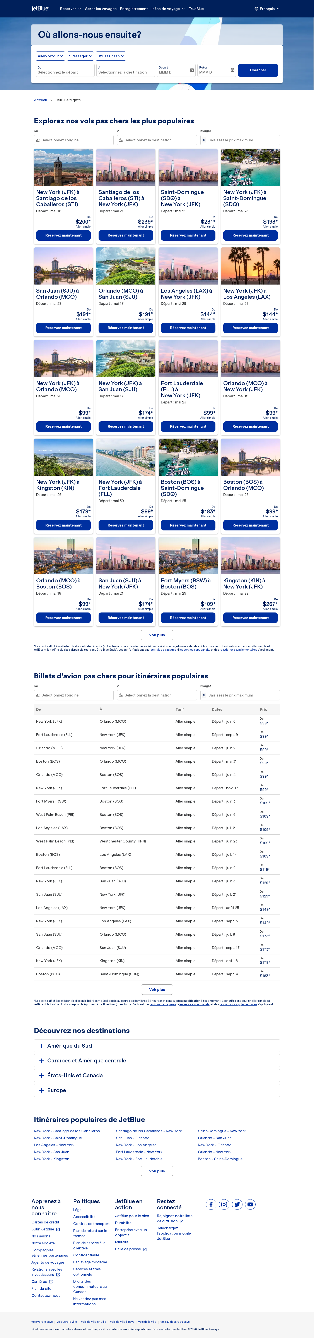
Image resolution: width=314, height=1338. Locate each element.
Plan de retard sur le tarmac (90, 1233)
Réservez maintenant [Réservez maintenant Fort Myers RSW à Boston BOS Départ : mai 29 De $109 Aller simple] (188, 618)
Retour (204, 67)
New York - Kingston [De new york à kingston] (51, 1159)
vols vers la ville (67, 1321)
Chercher (258, 70)
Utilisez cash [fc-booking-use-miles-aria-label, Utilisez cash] (109, 56)
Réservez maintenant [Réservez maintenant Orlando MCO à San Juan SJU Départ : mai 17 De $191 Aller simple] (126, 328)
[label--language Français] (267, 9)
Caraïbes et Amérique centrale (82, 1060)
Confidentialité (86, 1255)
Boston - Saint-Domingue (220, 1159)
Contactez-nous (45, 1295)
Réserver (71, 9)
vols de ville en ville (93, 1321)
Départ (163, 67)
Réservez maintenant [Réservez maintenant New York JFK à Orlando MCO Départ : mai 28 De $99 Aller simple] (63, 426)
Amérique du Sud (65, 1046)
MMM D (165, 72)
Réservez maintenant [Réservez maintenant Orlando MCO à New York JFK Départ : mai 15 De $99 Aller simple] (250, 426)
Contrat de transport (91, 1223)
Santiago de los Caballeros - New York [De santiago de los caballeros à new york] (149, 1131)
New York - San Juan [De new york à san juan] (51, 1152)
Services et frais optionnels (87, 1271)
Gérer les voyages (101, 9)
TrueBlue (196, 9)
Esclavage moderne (90, 1262)
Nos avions (40, 1236)
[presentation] (267, 9)
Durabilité (123, 1223)
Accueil (40, 100)
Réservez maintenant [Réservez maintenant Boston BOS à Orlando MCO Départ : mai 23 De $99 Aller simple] (250, 525)
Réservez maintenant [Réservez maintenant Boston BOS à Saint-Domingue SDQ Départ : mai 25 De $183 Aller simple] (188, 525)
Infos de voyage (169, 9)
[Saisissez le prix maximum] (242, 140)
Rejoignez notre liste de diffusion (175, 1219)
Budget (205, 131)
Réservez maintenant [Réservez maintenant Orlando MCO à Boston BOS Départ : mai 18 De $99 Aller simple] (63, 618)
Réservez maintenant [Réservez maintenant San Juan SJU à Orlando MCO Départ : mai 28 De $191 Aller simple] (63, 328)
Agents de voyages (48, 1262)
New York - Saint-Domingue (58, 1138)
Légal (77, 1210)
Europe (52, 1090)
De (39, 67)
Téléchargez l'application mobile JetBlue (174, 1233)
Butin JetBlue (45, 1229)
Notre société (43, 1243)
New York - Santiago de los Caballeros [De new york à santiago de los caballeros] (67, 1131)
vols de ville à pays (122, 1321)
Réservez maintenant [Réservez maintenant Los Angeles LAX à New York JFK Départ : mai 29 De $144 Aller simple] (188, 328)
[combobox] (65, 72)
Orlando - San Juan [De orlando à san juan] (215, 1138)
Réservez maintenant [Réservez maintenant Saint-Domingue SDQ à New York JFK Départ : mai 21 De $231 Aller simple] (188, 235)
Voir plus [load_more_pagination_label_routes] (157, 1171)
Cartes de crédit (45, 1222)
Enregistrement (134, 9)
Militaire (121, 1242)
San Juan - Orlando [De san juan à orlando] (133, 1138)
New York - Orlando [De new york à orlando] (215, 1145)
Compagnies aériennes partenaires (49, 1252)
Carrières (42, 1281)
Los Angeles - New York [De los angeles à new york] (54, 1145)
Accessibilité (84, 1216)
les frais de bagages (163, 649)
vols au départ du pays (174, 1321)
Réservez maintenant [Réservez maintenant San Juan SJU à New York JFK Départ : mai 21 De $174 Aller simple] (126, 618)
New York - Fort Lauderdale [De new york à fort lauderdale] (139, 1159)
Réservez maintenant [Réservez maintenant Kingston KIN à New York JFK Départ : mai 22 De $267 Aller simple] (250, 618)
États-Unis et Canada (70, 1075)
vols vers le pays (42, 1321)
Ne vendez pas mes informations (89, 1301)
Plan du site (41, 1288)
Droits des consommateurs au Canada (90, 1286)
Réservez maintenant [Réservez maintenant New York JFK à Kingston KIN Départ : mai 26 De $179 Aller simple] (63, 525)
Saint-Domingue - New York (222, 1131)
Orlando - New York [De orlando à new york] (215, 1152)
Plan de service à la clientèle (89, 1245)
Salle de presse (131, 1249)
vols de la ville (147, 1321)
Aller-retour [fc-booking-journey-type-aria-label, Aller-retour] (48, 56)
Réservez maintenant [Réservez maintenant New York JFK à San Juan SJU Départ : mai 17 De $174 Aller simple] (126, 426)
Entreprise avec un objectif (131, 1232)
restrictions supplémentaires (238, 649)
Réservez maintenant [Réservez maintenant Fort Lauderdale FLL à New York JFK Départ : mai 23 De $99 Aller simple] (188, 426)
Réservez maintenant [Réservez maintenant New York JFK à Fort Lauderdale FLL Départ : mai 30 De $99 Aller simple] (126, 525)
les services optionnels (194, 649)
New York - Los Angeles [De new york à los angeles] (136, 1145)
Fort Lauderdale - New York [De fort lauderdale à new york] (139, 1152)
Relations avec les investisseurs (46, 1272)
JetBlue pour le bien (132, 1216)
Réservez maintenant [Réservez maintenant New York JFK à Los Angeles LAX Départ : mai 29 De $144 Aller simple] (250, 328)
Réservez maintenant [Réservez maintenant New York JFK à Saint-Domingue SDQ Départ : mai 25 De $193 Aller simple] (250, 235)
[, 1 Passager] (78, 56)
